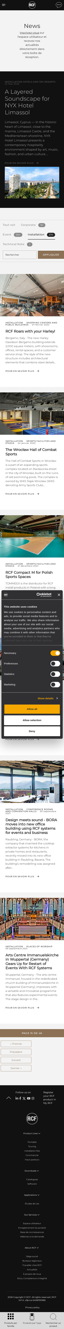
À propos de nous (32, 1274)
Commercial (32, 1155)
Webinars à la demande (32, 1236)
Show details (46, 698)
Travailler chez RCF (32, 1265)
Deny (32, 731)
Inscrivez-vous (29, 32)
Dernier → (16, 1068)
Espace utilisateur (32, 1223)
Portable (32, 1142)
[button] (32, 1033)
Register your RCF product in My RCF (49, 1098)
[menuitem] (32, 1308)
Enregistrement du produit (32, 1227)
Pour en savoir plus (19, 163)
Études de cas (32, 1203)
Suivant (16, 1060)
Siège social (32, 1256)
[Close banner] (59, 595)
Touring (32, 1146)
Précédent (16, 1051)
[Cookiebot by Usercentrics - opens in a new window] (38, 595)
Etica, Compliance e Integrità (32, 1278)
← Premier (16, 1043)
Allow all (32, 709)
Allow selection (32, 720)
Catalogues (32, 1179)
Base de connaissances (32, 1232)
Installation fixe (32, 1151)
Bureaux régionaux (32, 1260)
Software (32, 1184)
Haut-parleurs (32, 1159)
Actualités (32, 1269)
